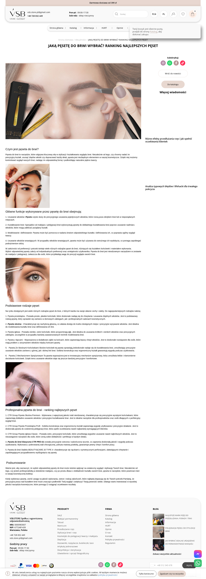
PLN (154, 14)
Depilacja (61, 539)
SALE (59, 515)
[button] (153, 565)
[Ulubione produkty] (183, 14)
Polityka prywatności (114, 539)
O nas (108, 532)
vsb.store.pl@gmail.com (38, 12)
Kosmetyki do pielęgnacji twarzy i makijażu (77, 536)
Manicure (61, 525)
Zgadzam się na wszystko (172, 573)
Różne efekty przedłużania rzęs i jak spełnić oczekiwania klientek (168, 140)
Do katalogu (173, 84)
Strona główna (112, 515)
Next (202, 145)
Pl (164, 14)
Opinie (108, 529)
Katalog (108, 518)
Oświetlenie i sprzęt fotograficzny (73, 553)
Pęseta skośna (14, 324)
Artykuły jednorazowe (67, 546)
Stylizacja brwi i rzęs (67, 532)
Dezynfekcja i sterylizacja (69, 550)
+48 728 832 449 (17, 535)
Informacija (110, 522)
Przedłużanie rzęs (65, 529)
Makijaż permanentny (67, 518)
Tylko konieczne (146, 573)
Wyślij (189, 565)
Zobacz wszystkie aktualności (167, 554)
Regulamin (110, 543)
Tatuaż (60, 522)
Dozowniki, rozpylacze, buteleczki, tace (75, 543)
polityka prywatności (107, 575)
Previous (143, 145)
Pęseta (28, 217)
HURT (107, 525)
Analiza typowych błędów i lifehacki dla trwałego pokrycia (171, 188)
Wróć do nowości (173, 73)
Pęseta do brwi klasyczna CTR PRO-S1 (26, 442)
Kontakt (108, 536)
